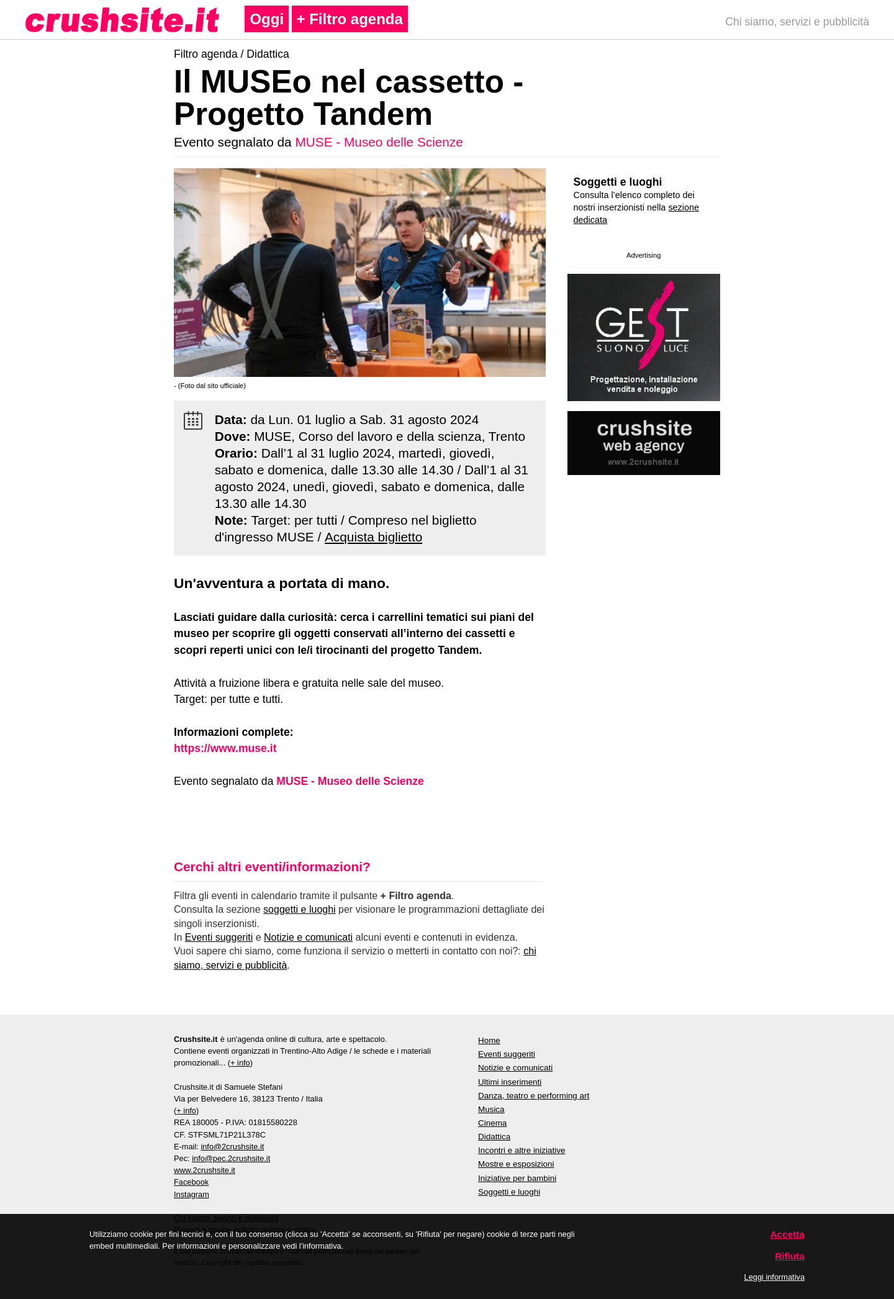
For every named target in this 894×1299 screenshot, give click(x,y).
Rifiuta (790, 1256)
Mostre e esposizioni (516, 1164)
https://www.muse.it (225, 748)
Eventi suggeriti (219, 937)
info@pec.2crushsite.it (231, 1158)
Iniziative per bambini (517, 1178)
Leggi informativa (774, 1277)
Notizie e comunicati (308, 937)
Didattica (267, 54)
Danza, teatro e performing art (533, 1095)
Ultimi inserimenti (509, 1082)
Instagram (191, 1194)
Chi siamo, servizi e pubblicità (797, 22)
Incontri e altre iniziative (521, 1150)
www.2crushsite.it (204, 1170)
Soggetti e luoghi (618, 182)
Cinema (492, 1123)
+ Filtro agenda (350, 19)
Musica (491, 1109)
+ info (240, 1062)
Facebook (191, 1182)
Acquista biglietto (373, 537)
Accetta (787, 1234)
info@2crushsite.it (232, 1146)
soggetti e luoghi (299, 909)
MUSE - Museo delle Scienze (379, 142)
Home (489, 1040)
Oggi (267, 19)
